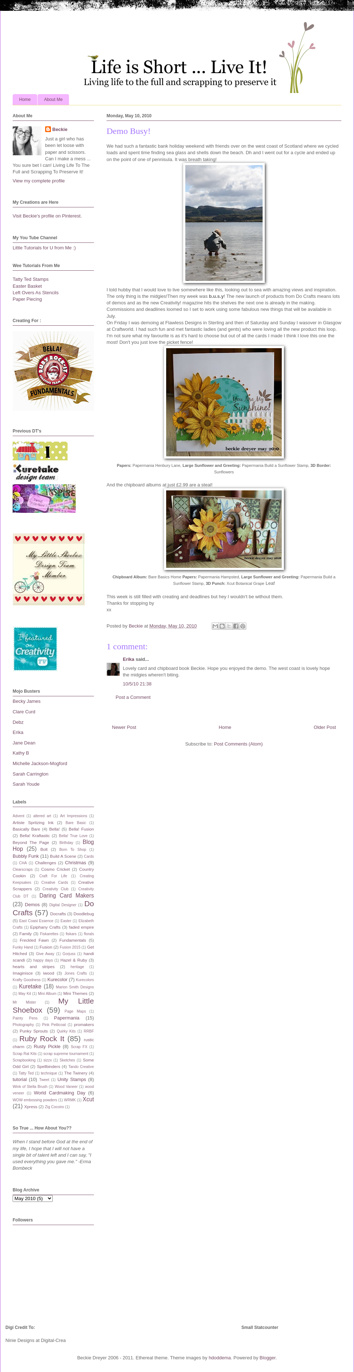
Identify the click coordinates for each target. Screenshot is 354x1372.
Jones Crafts (75, 973)
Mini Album (47, 994)
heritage (77, 967)
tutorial (20, 1079)
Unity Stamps (71, 1079)
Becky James (26, 701)
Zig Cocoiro (54, 1107)
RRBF (89, 1031)
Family (26, 933)
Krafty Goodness (27, 980)
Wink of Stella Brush (30, 1087)
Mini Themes (75, 993)
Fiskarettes (49, 934)
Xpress (30, 1106)
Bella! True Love (73, 836)
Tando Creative (81, 1067)
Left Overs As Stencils (36, 292)
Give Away (45, 954)
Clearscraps (23, 869)
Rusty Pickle (47, 1046)
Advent (18, 816)
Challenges (45, 862)
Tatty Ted (26, 1073)
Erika (128, 659)
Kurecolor (57, 979)
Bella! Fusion (81, 829)
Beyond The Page (31, 842)
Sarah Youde (26, 784)
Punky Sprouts (34, 1031)
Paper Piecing (27, 299)
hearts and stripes (34, 966)
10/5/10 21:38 (137, 684)
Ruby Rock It (41, 1038)
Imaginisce (23, 973)
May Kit (24, 994)
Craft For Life (53, 876)
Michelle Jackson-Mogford (40, 763)
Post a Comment (133, 697)
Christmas (75, 862)
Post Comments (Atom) (238, 744)
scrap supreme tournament (65, 1054)
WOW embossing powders (35, 1100)
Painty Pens (25, 1018)
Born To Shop (72, 850)
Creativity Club (56, 889)
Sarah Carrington (30, 774)
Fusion (46, 947)
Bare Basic (76, 823)
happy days (43, 960)
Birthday (66, 843)
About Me (53, 99)
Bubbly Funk (26, 856)
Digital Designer (62, 905)
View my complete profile (39, 180)
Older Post (325, 727)
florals (89, 934)
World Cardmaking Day (60, 1093)
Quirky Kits (66, 1031)
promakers (84, 1024)
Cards (89, 856)
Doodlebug (83, 913)
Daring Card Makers (66, 895)
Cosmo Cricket (55, 869)
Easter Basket (27, 286)
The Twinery (75, 1073)
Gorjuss (68, 954)
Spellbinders (48, 1066)
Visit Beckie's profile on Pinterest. (47, 216)
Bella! (54, 829)
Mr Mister (24, 1002)
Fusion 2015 (70, 947)
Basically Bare (26, 829)
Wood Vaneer (66, 1087)
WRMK (70, 1100)
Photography (23, 1025)
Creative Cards (54, 883)
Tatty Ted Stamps (30, 279)
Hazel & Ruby (73, 960)
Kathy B (21, 753)
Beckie (60, 129)
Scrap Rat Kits (25, 1054)
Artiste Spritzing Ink (33, 822)
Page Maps (75, 1011)
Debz (18, 722)
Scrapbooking (24, 1060)
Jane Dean (24, 743)
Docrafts (58, 913)
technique (49, 1073)
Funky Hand (23, 947)
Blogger (268, 1357)
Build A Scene (63, 856)
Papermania (66, 1018)
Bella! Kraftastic (35, 835)
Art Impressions (73, 816)
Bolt (44, 849)
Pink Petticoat (54, 1025)
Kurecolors (85, 980)
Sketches (67, 1060)
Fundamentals (72, 940)
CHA (23, 863)
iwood (48, 973)
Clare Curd (24, 711)
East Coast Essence (36, 921)
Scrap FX (79, 1047)
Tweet (44, 1080)
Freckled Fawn (34, 940)
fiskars (71, 934)
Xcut (88, 1099)
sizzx (47, 1060)
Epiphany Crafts (45, 927)
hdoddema (220, 1357)
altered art (42, 816)
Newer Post (124, 727)
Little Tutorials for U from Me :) (44, 247)
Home (25, 99)
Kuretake (30, 986)
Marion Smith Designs (75, 987)
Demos (32, 904)
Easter (66, 921)
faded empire (81, 927)
